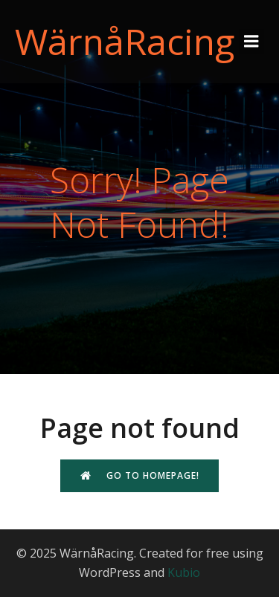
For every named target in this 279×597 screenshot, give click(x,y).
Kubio (183, 572)
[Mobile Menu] (251, 41)
